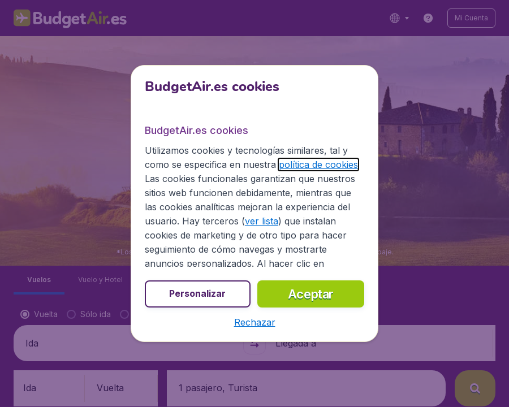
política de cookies (318, 164)
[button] (254, 322)
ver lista (261, 221)
